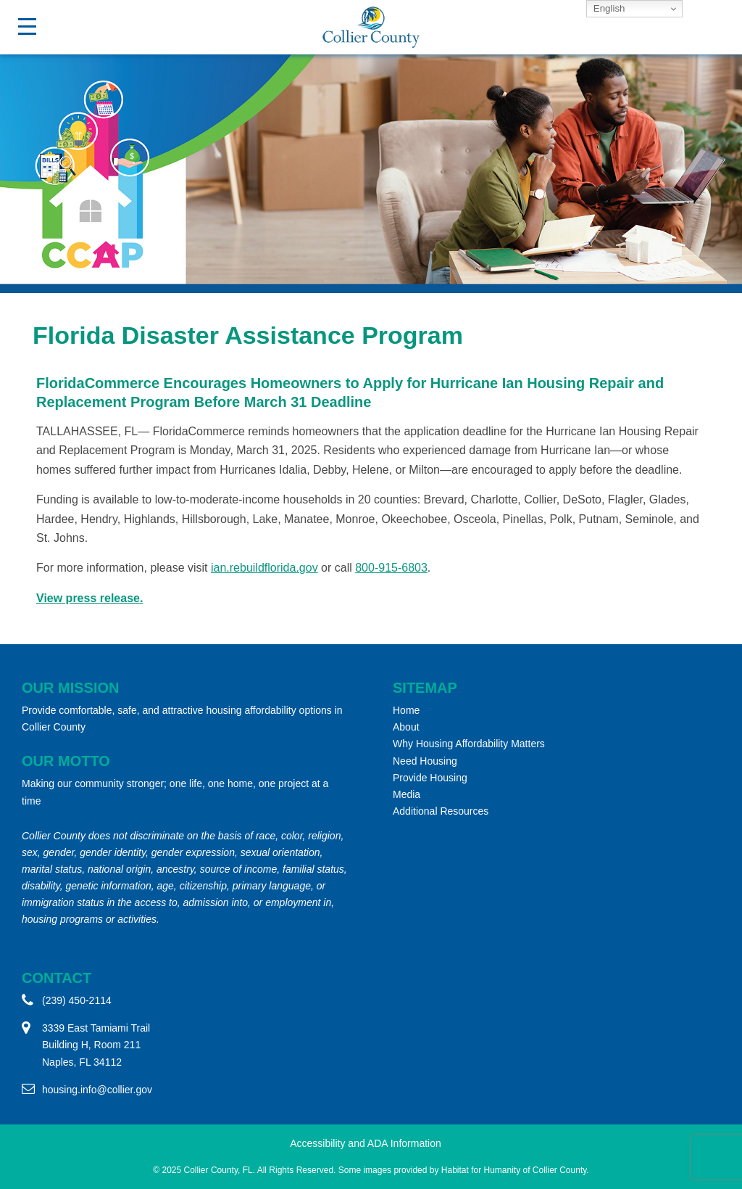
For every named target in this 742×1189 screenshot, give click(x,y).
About (406, 727)
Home (406, 710)
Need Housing (425, 761)
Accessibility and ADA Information (365, 1143)
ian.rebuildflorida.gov (264, 567)
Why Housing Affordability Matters (469, 743)
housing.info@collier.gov (97, 1089)
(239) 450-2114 (77, 1000)
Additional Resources (440, 811)
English (608, 8)
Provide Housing (430, 777)
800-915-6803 (391, 567)
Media (406, 794)
